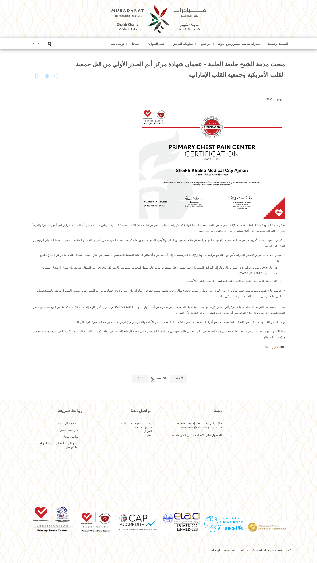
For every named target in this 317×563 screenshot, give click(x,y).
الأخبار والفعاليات (271, 347)
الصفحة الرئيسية (67, 423)
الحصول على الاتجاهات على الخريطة (198, 435)
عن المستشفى (69, 430)
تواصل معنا (71, 436)
